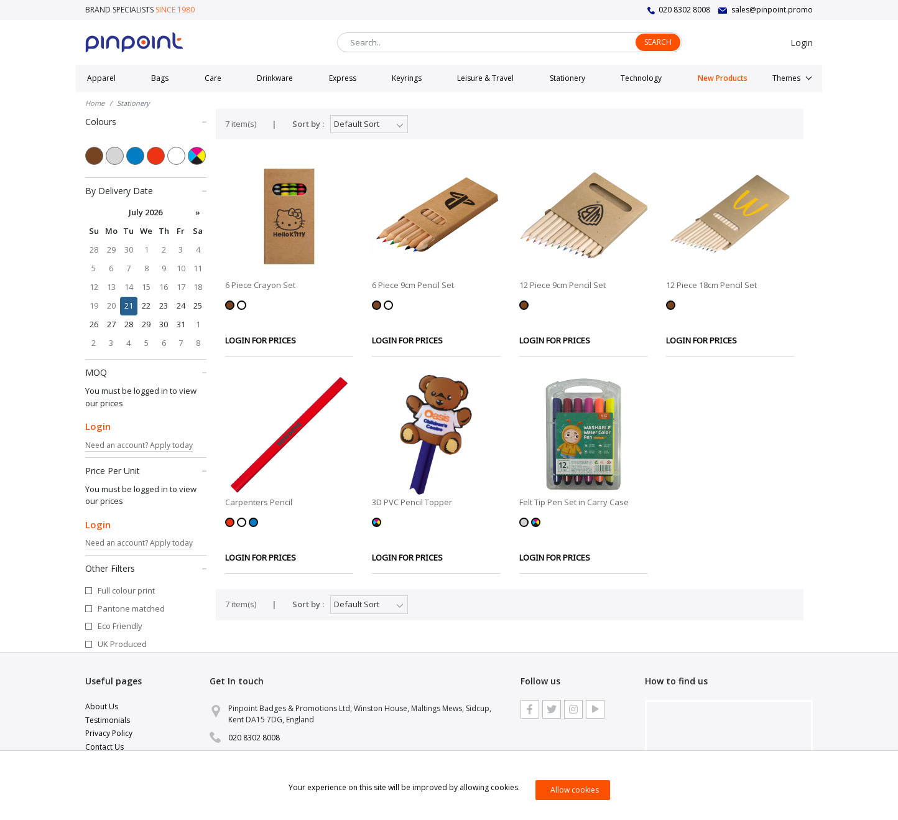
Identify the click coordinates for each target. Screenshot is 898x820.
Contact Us (104, 747)
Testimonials (107, 720)
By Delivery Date (145, 190)
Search (658, 42)
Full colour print (126, 590)
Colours (145, 121)
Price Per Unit (145, 470)
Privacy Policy (108, 733)
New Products (723, 78)
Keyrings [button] (407, 78)
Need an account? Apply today (139, 445)
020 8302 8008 (684, 9)
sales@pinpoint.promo (772, 9)
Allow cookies (574, 790)
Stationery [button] (567, 78)
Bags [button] (160, 78)
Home (94, 103)
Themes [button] (786, 78)
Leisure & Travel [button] (485, 78)
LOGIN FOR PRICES (260, 340)
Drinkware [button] (275, 78)
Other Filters (145, 568)
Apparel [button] (101, 78)
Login (801, 43)
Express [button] (342, 78)
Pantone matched (131, 608)
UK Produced (122, 644)
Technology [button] (641, 78)
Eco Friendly (120, 625)
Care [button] (213, 78)
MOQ (145, 372)
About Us (101, 706)
